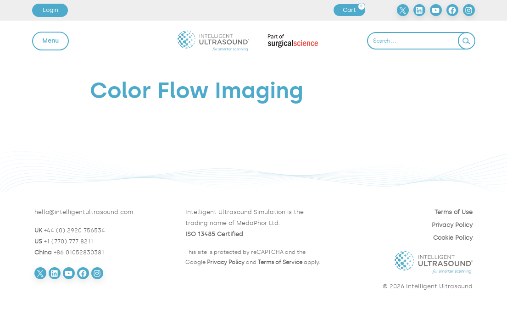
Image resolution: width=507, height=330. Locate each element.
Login (50, 9)
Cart (353, 10)
